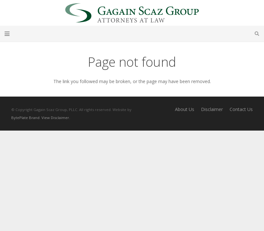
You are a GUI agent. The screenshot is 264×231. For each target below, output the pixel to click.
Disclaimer (212, 109)
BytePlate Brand (25, 117)
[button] (7, 33)
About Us (184, 109)
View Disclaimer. (55, 117)
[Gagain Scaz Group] (132, 12)
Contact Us (241, 109)
